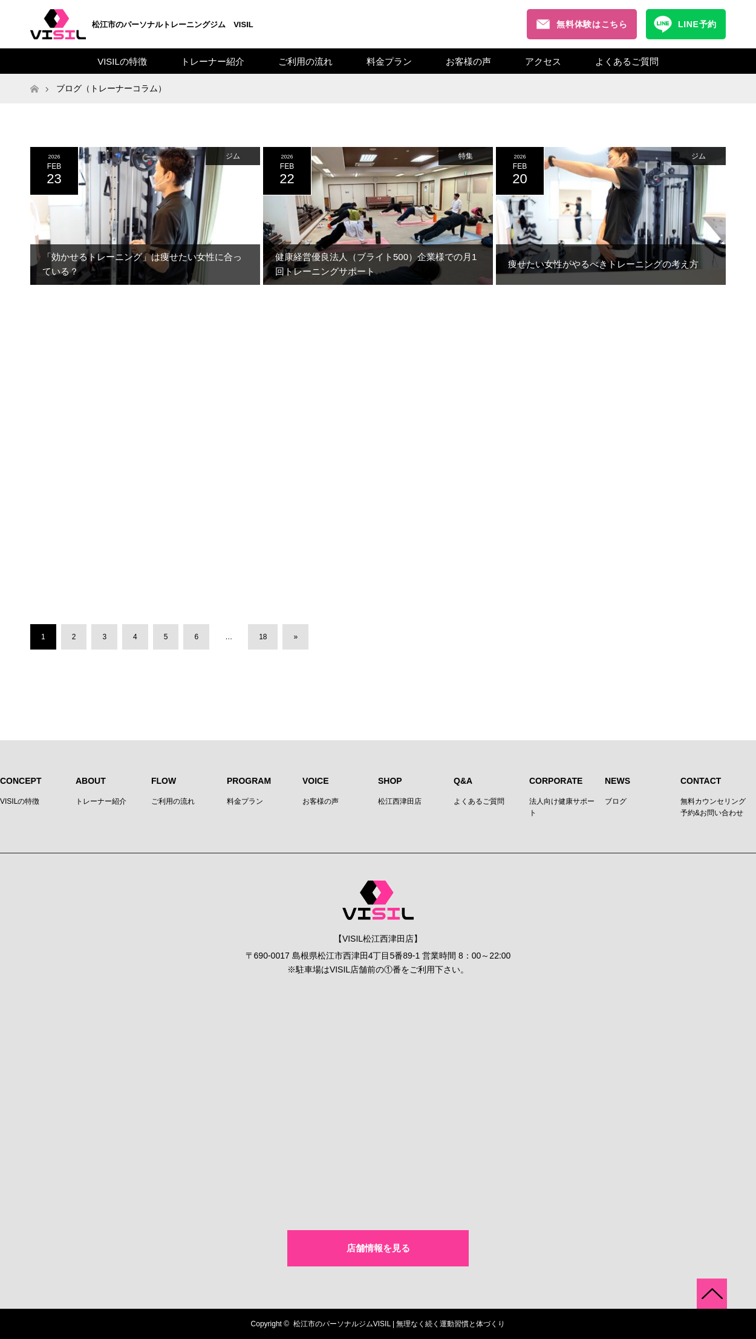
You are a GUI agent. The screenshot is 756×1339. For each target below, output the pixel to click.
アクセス (543, 61)
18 (263, 637)
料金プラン (389, 61)
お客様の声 (468, 61)
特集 (465, 156)
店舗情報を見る (378, 1248)
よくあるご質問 (627, 61)
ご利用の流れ (305, 61)
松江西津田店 (400, 801)
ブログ (616, 801)
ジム (233, 156)
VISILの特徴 (122, 61)
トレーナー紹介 (212, 61)
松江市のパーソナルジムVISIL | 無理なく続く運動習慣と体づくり (399, 1324)
